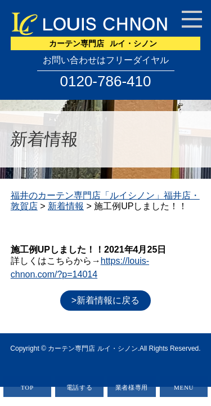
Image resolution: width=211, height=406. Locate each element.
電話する (79, 387)
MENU (184, 387)
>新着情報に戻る (105, 300)
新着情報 (66, 206)
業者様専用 (132, 387)
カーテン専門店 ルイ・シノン (92, 348)
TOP (27, 387)
